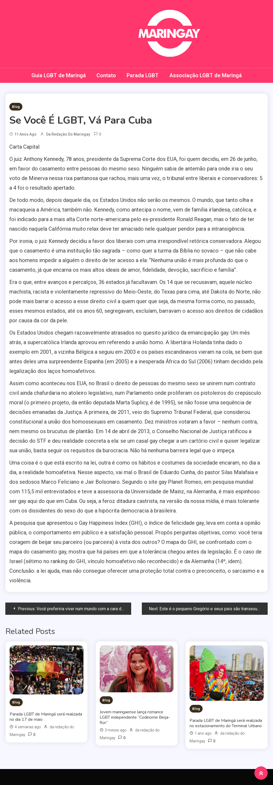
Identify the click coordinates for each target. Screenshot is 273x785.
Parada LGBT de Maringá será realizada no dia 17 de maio (46, 716)
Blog (16, 107)
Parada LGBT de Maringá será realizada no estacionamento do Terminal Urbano (226, 723)
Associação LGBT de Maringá (205, 75)
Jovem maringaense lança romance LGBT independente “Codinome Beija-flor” (135, 717)
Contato (106, 75)
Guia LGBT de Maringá (58, 75)
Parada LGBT (143, 75)
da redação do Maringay (68, 134)
